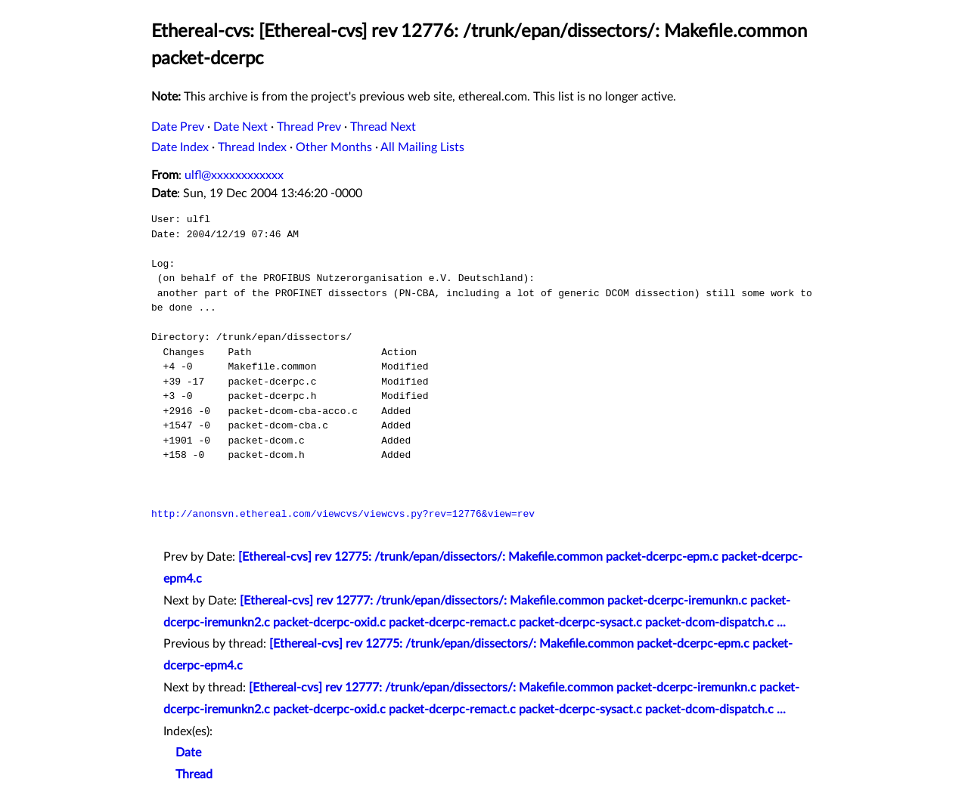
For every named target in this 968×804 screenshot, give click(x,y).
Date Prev (177, 127)
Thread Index (252, 147)
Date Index (180, 147)
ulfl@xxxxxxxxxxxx (234, 175)
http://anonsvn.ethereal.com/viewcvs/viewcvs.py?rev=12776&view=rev (343, 514)
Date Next (240, 127)
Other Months (334, 147)
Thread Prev (309, 127)
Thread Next (383, 127)
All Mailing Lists (422, 147)
